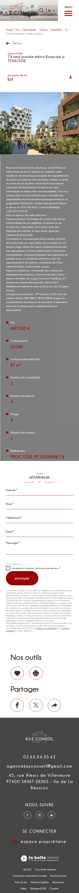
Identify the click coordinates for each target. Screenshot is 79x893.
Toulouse (43, 29)
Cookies (54, 888)
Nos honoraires (58, 875)
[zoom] (39, 123)
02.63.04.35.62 (39, 757)
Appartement (56, 29)
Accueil (9, 29)
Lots (17, 29)
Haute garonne (29, 29)
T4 (66, 29)
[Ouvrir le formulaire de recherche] (41, 10)
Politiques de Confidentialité (46, 628)
